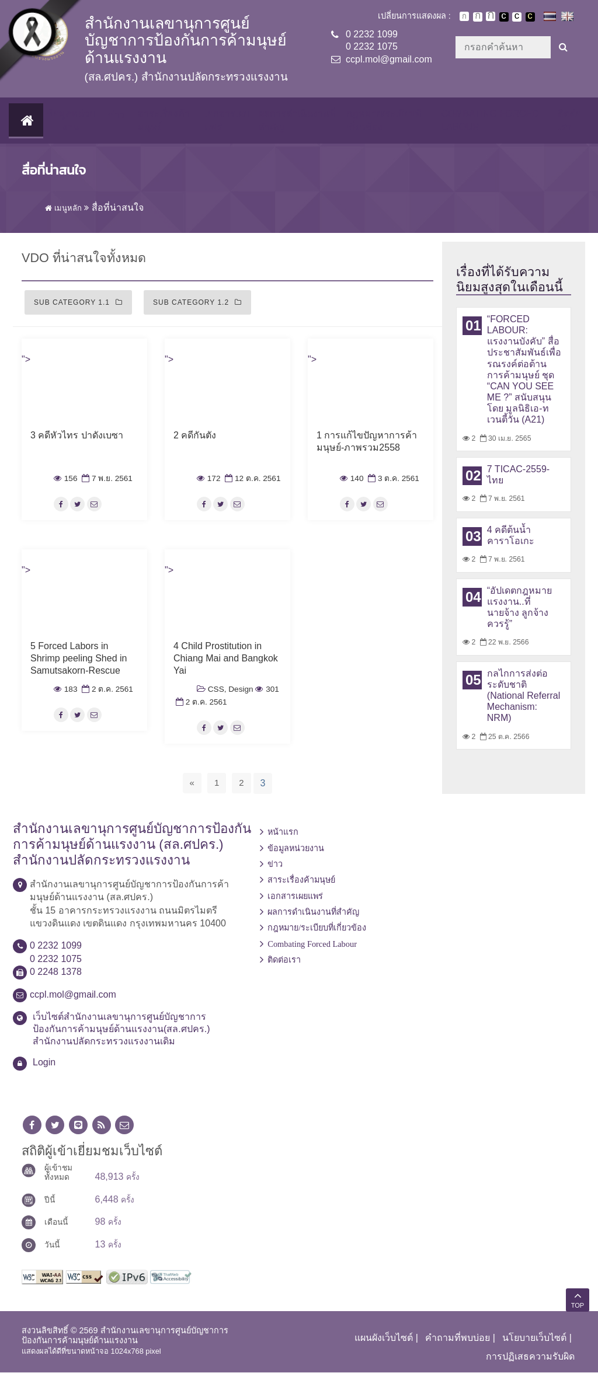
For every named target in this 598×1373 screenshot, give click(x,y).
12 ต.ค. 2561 (251, 479)
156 (65, 479)
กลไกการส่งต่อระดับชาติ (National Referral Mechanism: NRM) (523, 696)
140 (351, 479)
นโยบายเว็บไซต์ (534, 1338)
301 (267, 689)
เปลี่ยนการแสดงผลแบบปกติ (516, 17)
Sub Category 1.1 (78, 303)
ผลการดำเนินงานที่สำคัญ (296, 120)
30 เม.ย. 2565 (504, 439)
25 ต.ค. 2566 (504, 737)
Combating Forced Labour (490, 120)
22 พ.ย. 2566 (503, 643)
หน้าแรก (282, 832)
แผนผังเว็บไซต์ (383, 1338)
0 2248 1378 (56, 972)
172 (208, 479)
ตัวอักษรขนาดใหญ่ (490, 16)
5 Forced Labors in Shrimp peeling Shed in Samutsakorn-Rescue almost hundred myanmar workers (83, 671)
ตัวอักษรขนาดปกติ (464, 16)
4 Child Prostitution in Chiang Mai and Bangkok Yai (225, 659)
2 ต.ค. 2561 (106, 689)
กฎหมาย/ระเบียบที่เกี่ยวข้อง (383, 120)
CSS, (217, 689)
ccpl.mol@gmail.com (389, 59)
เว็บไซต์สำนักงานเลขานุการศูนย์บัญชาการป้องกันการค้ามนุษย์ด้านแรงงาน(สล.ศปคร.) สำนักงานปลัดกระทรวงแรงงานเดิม (121, 1029)
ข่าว (115, 115)
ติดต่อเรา (569, 120)
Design (240, 689)
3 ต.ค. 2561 (392, 479)
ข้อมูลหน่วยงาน (69, 120)
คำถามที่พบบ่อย (457, 1338)
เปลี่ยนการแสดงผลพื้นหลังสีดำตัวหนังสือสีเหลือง (530, 17)
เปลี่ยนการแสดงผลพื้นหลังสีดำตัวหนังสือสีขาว (504, 17)
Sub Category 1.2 (197, 303)
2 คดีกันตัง (194, 436)
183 (65, 689)
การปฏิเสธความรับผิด (530, 1357)
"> (26, 360)
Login (44, 1063)
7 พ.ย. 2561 (106, 479)
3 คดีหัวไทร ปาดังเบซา (76, 436)
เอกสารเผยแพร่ (226, 120)
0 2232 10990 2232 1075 (372, 40)
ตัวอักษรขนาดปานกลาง (477, 17)
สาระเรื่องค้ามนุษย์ (163, 120)
